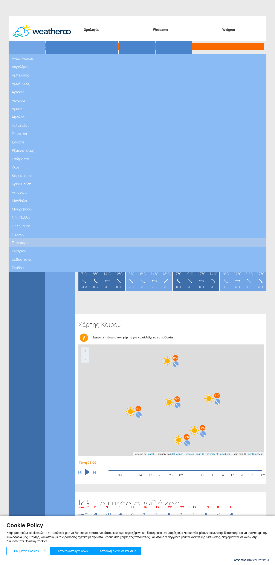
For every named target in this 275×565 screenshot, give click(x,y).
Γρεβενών (19, 98)
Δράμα (16, 105)
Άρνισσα (54, 98)
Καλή (51, 158)
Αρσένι (53, 105)
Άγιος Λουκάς (57, 60)
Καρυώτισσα (57, 165)
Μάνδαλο (54, 188)
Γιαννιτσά (54, 128)
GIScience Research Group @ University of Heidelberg (201, 452)
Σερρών (17, 165)
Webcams (160, 29)
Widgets (228, 29)
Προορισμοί (100, 46)
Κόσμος (17, 225)
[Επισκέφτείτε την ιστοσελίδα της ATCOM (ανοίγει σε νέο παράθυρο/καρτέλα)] (251, 560)
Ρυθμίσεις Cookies (26, 550)
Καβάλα (17, 120)
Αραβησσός (56, 83)
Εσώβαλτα (55, 150)
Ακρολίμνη (55, 67)
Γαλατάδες (55, 120)
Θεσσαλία (18, 83)
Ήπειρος (18, 188)
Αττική (16, 60)
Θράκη (16, 195)
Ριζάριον (54, 233)
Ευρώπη (17, 218)
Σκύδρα (53, 248)
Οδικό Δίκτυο (174, 46)
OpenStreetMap (254, 452)
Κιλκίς (16, 135)
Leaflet (150, 452)
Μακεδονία (19, 90)
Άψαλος (53, 113)
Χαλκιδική (19, 180)
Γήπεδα (60, 46)
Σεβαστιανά (56, 240)
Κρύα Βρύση (56, 173)
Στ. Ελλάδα (19, 75)
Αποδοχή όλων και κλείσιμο (125, 550)
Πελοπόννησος (22, 67)
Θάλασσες (135, 46)
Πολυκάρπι (55, 225)
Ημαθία (17, 113)
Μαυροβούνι (56, 195)
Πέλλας (17, 150)
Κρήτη (16, 210)
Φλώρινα (18, 173)
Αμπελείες (55, 75)
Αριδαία (53, 90)
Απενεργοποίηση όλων (75, 550)
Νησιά (16, 203)
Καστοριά (18, 128)
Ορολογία (91, 29)
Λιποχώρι (54, 180)
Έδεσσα (53, 135)
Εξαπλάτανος (57, 143)
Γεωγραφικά (26, 46)
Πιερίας (17, 158)
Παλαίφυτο (56, 210)
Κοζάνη (17, 143)
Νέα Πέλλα (56, 203)
